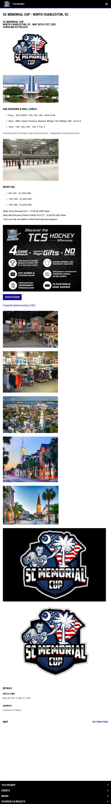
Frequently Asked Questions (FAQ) (19, 305)
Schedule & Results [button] (13, 801)
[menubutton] (106, 4)
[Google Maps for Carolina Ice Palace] (55, 747)
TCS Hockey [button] (8, 785)
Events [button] (5, 790)
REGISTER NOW (12, 297)
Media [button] (5, 796)
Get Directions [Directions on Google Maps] (100, 722)
